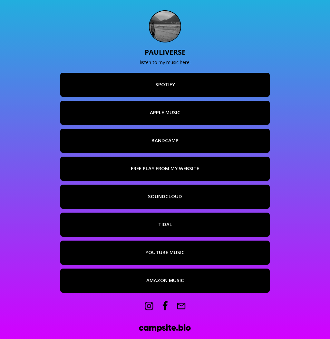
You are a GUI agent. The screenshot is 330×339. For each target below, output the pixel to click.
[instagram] (149, 306)
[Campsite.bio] (165, 328)
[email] (181, 306)
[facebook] (165, 306)
